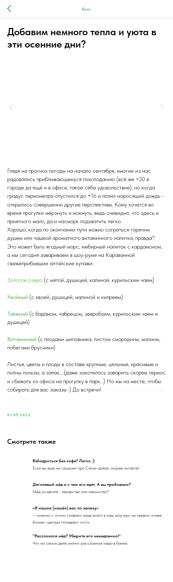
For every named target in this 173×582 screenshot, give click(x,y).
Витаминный (22, 339)
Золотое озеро (24, 279)
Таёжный (18, 313)
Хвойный (18, 297)
